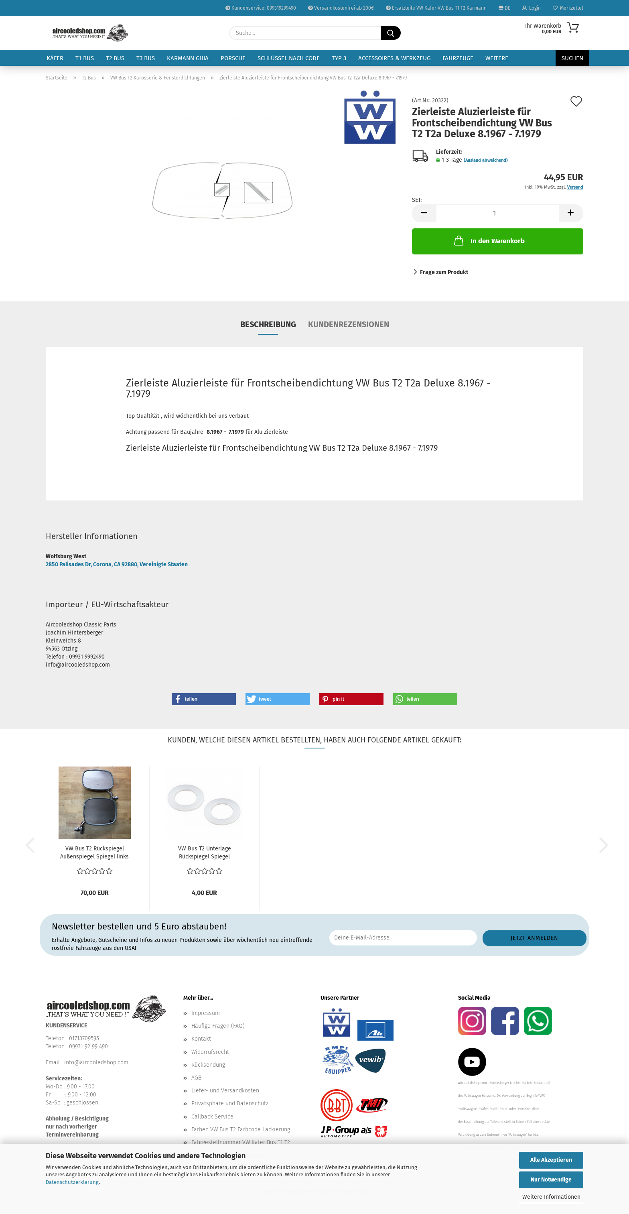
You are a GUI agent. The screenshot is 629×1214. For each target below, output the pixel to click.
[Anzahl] (497, 213)
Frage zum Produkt (444, 272)
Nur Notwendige (551, 1179)
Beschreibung (268, 324)
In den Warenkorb (488, 240)
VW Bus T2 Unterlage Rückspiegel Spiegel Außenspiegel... (204, 853)
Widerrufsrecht (210, 1052)
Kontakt (201, 1038)
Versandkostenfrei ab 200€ (341, 8)
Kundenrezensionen (348, 324)
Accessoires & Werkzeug (394, 58)
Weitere (496, 58)
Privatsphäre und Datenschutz (229, 1103)
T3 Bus (145, 58)
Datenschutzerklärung (72, 1182)
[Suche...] (391, 33)
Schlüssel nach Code (289, 58)
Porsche (233, 58)
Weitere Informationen (551, 1197)
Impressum (205, 1013)
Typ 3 (339, 58)
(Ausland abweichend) (486, 160)
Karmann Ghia (188, 58)
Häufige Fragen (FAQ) (218, 1026)
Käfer (55, 58)
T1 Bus (84, 58)
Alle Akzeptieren (551, 1160)
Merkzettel (568, 8)
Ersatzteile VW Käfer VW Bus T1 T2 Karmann (436, 8)
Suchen (572, 58)
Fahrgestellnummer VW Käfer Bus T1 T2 (240, 1142)
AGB (196, 1077)
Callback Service (212, 1116)
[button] (424, 213)
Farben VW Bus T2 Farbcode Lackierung (240, 1129)
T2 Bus (115, 58)
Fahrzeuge (457, 58)
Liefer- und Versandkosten (225, 1090)
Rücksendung (208, 1064)
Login (531, 8)
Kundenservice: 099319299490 (260, 8)
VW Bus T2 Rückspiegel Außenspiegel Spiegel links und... (94, 853)
